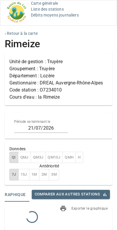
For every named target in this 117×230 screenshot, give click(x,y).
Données (17, 148)
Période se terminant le (32, 121)
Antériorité (49, 166)
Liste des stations (47, 9)
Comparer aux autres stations (67, 194)
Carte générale (44, 3)
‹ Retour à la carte (21, 33)
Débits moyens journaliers (55, 15)
